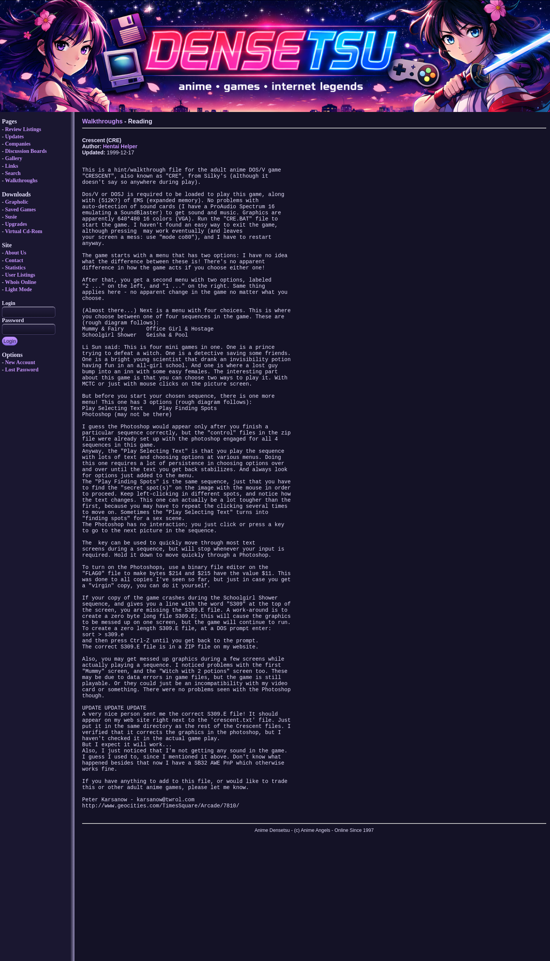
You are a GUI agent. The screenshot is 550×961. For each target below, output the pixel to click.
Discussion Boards (26, 151)
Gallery (13, 158)
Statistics (15, 268)
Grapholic (16, 202)
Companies (18, 144)
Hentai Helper (120, 146)
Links (11, 166)
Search (13, 173)
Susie (11, 217)
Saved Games (20, 209)
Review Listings (23, 129)
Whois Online (20, 282)
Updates (14, 136)
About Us (15, 253)
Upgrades (16, 224)
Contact (14, 260)
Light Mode (18, 289)
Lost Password (22, 370)
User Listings (20, 275)
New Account (20, 362)
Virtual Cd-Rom (23, 231)
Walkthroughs (21, 180)
